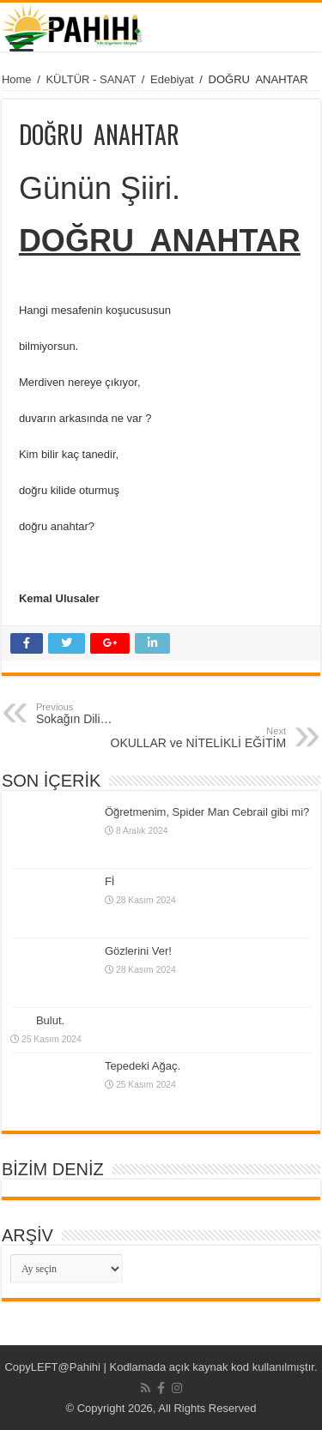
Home (17, 79)
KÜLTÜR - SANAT (91, 79)
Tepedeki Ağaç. (142, 1065)
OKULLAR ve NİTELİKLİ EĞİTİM (198, 738)
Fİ (110, 881)
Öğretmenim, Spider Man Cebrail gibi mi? (207, 812)
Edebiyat (172, 79)
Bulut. (50, 1020)
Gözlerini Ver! (138, 950)
